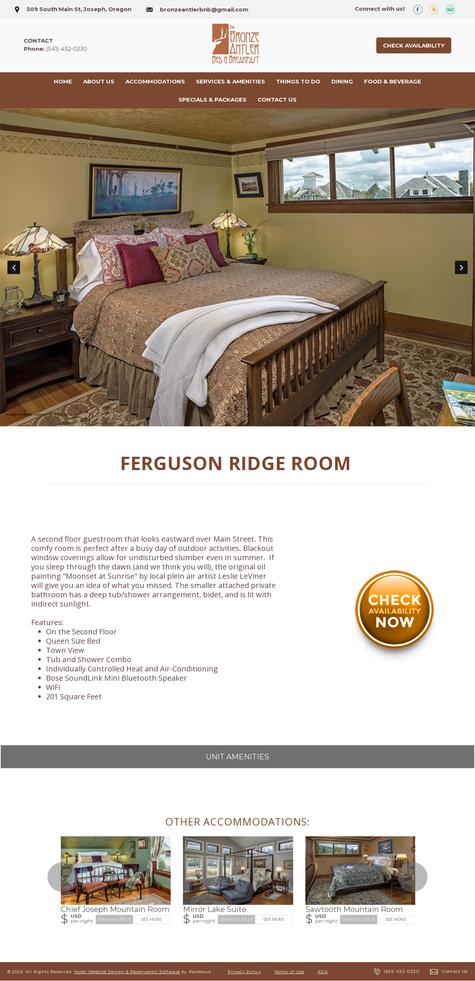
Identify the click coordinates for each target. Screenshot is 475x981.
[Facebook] (420, 9)
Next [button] (461, 267)
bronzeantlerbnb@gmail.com (204, 9)
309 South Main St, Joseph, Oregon (78, 9)
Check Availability (414, 45)
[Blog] (436, 9)
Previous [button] (13, 267)
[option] (237, 268)
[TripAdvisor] (453, 9)
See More (151, 919)
